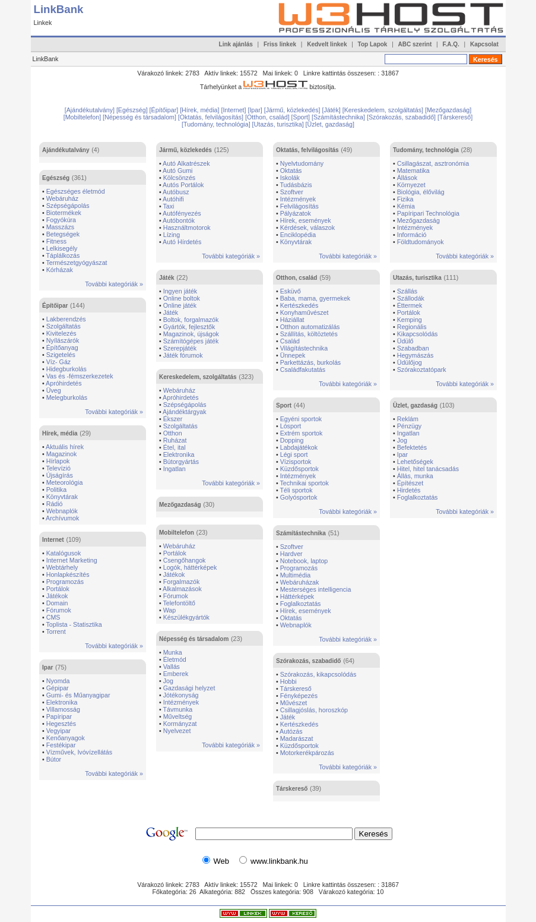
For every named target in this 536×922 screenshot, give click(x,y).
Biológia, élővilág (421, 191)
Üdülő (405, 341)
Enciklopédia (298, 234)
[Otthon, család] (268, 117)
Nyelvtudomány (301, 163)
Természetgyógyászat (76, 262)
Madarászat (296, 738)
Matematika (413, 170)
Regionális (412, 326)
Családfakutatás (302, 369)
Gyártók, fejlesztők (189, 326)
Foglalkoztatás (300, 603)
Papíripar (59, 716)
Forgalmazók (181, 581)
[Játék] (332, 109)
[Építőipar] (165, 109)
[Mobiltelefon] (83, 117)
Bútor (53, 759)
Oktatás (291, 170)
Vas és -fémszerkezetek (79, 376)
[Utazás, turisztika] (279, 124)
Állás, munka (415, 475)
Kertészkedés (299, 305)
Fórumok (58, 610)
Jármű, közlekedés (185, 150)
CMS (53, 617)
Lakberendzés (66, 319)
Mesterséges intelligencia (315, 589)
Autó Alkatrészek (186, 163)
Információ (412, 234)
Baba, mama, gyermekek (315, 298)
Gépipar (57, 688)
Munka (172, 652)
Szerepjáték (179, 348)
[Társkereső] (454, 117)
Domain (57, 603)
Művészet (293, 702)
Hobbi (288, 681)
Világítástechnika (304, 348)
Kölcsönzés (179, 177)
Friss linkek (280, 44)
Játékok (57, 595)
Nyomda (58, 680)
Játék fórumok (183, 355)
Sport (283, 405)
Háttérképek (297, 596)
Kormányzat (180, 723)
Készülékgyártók (186, 617)
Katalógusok (63, 553)
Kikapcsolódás (417, 333)
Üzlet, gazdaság (415, 405)
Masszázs (60, 226)
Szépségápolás (68, 205)
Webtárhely (62, 567)
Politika (56, 489)
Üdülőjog (409, 362)
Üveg (53, 390)
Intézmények (181, 702)
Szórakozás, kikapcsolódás (318, 674)
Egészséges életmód (75, 191)
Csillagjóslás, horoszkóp (314, 709)
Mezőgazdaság (180, 504)
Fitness (56, 241)
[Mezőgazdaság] (448, 109)
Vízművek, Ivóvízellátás (79, 752)
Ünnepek (293, 355)
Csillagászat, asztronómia (433, 163)
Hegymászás (415, 355)
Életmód (174, 659)
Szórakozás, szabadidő (308, 661)
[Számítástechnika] (339, 117)
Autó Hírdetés (182, 241)
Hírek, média (59, 433)
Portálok (57, 588)
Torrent (56, 631)
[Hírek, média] (200, 109)
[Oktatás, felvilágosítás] (211, 117)
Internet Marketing (71, 560)
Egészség (55, 178)
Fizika (405, 199)
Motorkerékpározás (307, 752)
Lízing (171, 234)
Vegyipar (58, 730)
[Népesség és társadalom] (140, 117)
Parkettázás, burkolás (310, 362)
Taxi (169, 206)
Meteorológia (64, 482)
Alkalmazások (182, 588)
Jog (168, 680)
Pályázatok (295, 213)
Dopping (292, 440)
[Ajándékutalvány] (90, 109)
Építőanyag (62, 347)
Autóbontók (179, 220)
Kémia (406, 206)
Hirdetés (409, 490)
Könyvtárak (62, 496)
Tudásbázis (296, 184)
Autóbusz (176, 191)
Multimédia (295, 575)
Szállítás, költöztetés (309, 333)
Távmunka (178, 709)
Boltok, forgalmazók (191, 319)
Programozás (65, 581)
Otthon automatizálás (310, 326)
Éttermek (410, 305)
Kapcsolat (484, 44)
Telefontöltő (179, 603)
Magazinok (61, 453)
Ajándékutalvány (65, 150)
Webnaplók (62, 510)
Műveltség (177, 716)
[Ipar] (256, 109)
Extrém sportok (301, 433)
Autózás (291, 731)
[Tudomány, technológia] (217, 124)
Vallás (171, 666)
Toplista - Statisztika (74, 624)
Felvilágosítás (299, 206)
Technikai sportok (304, 483)
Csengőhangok (184, 560)
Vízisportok (296, 461)
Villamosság (63, 709)
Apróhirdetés (63, 383)
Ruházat (175, 440)
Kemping (409, 319)
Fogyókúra (61, 219)
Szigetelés (60, 354)
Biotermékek (63, 212)
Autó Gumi (177, 170)
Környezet (411, 184)
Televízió (58, 468)
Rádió (54, 503)
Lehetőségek (415, 461)
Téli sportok (296, 490)
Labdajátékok (299, 447)
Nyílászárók (63, 340)
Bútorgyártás (181, 461)
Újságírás (59, 475)
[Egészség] (133, 109)
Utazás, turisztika (417, 277)
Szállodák (410, 298)
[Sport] (301, 117)
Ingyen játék (180, 291)
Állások (407, 177)
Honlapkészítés (68, 574)
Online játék (179, 305)
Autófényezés (182, 213)
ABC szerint (415, 44)
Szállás (407, 291)
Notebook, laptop (304, 560)
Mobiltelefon (176, 532)
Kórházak (59, 269)
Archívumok (62, 518)
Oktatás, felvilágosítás (307, 150)
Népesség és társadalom (194, 639)
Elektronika (62, 702)
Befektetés (412, 447)
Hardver (291, 553)
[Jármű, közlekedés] (293, 109)
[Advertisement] (250, 98)
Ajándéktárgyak (184, 411)
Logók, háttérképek (190, 567)
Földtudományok (420, 241)
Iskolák (290, 177)
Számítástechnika (301, 533)
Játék (167, 277)
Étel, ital (174, 447)
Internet (53, 539)
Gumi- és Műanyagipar (78, 695)
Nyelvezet (177, 730)
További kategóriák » (114, 284)
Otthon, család (296, 277)
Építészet (410, 483)
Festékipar (61, 745)
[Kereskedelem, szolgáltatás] (383, 109)
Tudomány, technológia (426, 150)
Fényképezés (299, 695)
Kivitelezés (61, 333)
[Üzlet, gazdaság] (330, 124)
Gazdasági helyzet (189, 688)
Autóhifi (173, 199)
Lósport (291, 426)
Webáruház (62, 198)
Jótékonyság (181, 695)
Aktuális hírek (65, 446)
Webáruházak (299, 582)
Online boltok (181, 298)
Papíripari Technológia (428, 213)
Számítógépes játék (191, 341)
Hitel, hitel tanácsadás (428, 468)
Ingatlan (174, 468)
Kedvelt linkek (327, 44)
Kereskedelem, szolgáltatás (198, 377)
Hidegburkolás (66, 368)
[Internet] (234, 109)
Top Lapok (373, 44)
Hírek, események (305, 220)
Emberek (176, 673)
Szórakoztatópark (421, 369)
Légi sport (294, 454)
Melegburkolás (66, 397)
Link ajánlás (236, 44)
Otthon (172, 433)
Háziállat (292, 319)
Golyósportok (299, 497)
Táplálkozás (63, 255)
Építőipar (55, 305)
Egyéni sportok (301, 418)
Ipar (47, 667)
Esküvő (290, 291)
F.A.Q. (450, 44)
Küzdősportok (299, 468)
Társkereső (296, 688)
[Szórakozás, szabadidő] (402, 117)
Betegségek (63, 234)
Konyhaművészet (304, 312)
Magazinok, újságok (191, 333)
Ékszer (173, 418)
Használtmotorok (187, 227)
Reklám (407, 418)
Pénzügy (409, 426)
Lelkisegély (62, 248)
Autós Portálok (183, 184)
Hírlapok (58, 461)
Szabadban (413, 348)
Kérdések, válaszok (307, 227)
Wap (169, 610)
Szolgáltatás (63, 326)
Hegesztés (61, 723)
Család (290, 341)
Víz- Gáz (58, 361)
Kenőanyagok (65, 737)
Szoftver (291, 191)
